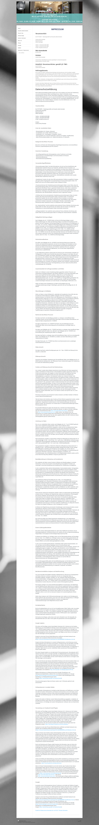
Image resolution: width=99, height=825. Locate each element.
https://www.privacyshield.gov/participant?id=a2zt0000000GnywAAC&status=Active (55, 730)
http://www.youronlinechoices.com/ (46, 412)
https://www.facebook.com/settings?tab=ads (50, 773)
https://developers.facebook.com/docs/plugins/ (56, 724)
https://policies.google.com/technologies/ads (47, 675)
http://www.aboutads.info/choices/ (59, 410)
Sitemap (24, 820)
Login (80, 820)
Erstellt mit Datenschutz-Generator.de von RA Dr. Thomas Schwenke (51, 810)
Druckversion (20, 820)
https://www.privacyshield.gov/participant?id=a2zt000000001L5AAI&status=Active (55, 639)
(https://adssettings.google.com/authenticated (50, 678)
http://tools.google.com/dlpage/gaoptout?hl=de (61, 669)
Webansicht (79, 821)
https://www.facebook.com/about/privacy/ (51, 763)
